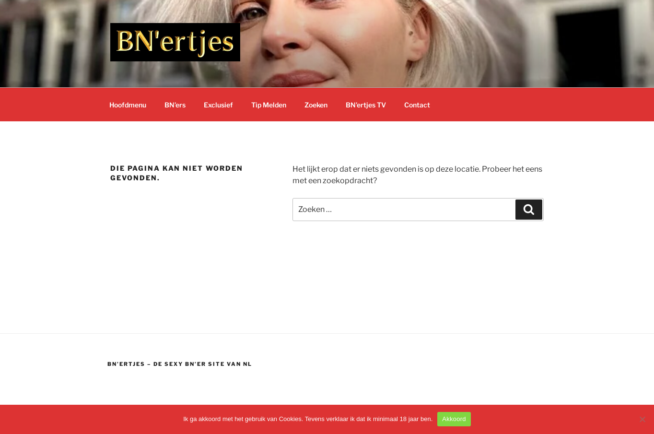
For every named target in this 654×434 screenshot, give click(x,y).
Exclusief (218, 105)
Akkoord (454, 418)
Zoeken (315, 105)
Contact (417, 105)
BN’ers (175, 105)
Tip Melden (268, 105)
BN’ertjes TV (366, 105)
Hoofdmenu (127, 105)
